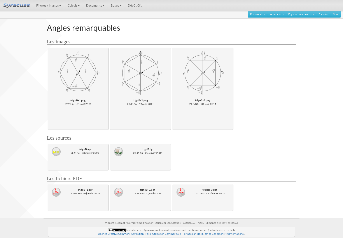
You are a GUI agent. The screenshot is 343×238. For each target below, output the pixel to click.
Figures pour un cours (301, 14)
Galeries (323, 14)
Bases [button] (116, 5)
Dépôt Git (135, 5)
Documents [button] (95, 5)
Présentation (258, 14)
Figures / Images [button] (48, 5)
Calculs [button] (74, 5)
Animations (277, 14)
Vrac (335, 14)
